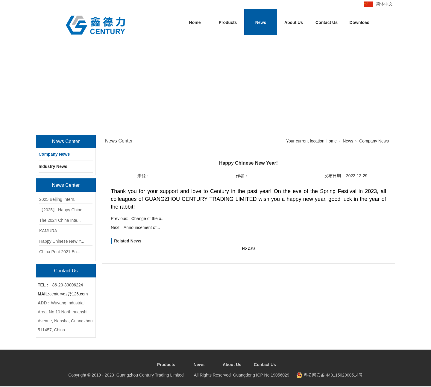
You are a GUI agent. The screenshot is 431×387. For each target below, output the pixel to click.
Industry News (53, 166)
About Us (293, 22)
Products (228, 22)
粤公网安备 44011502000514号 (333, 375)
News (260, 22)
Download (360, 22)
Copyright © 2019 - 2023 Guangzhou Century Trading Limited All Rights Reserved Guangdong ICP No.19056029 (178, 375)
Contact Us (326, 22)
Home (195, 22)
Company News (54, 154)
